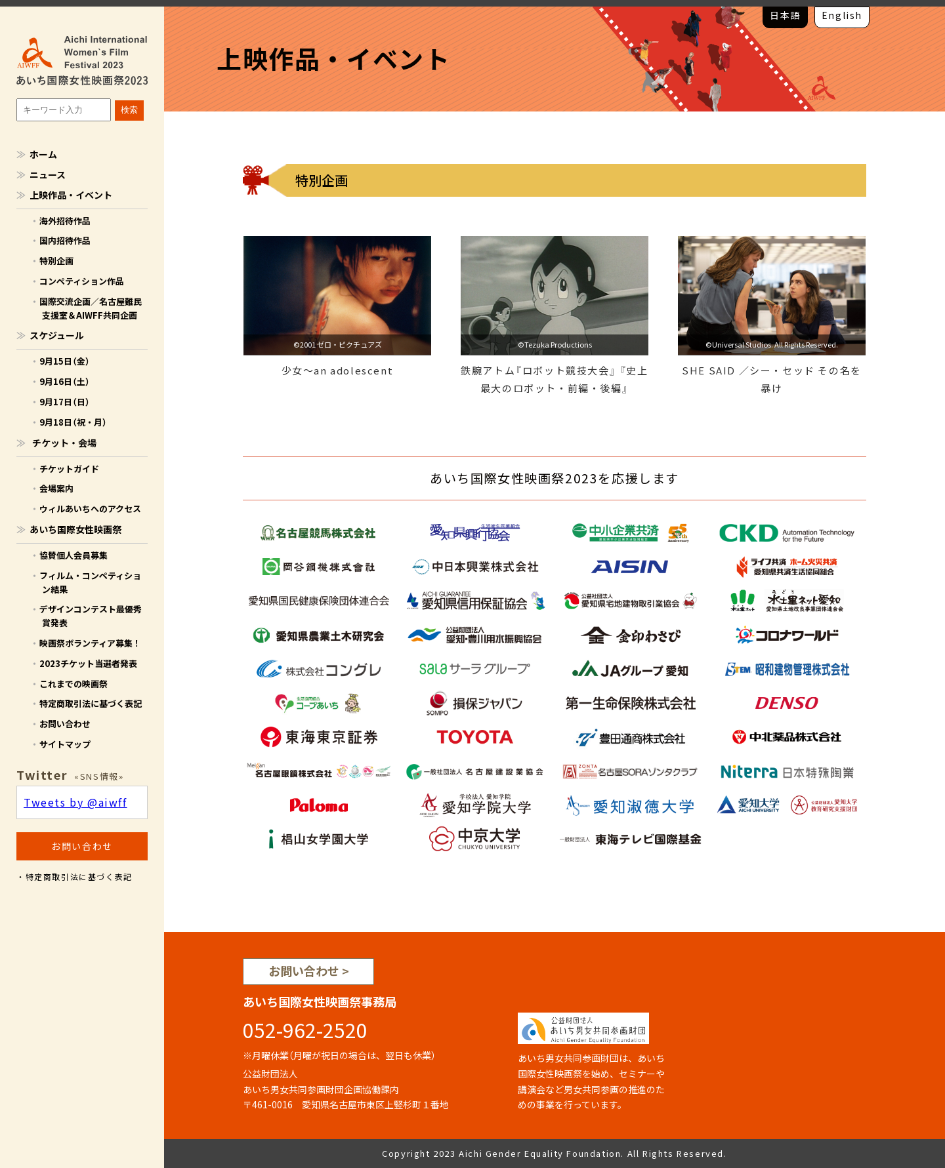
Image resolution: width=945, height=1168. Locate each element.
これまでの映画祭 (73, 683)
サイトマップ (65, 744)
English (842, 15)
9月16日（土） (64, 381)
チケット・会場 (64, 442)
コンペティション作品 (81, 281)
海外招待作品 (65, 220)
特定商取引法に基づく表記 (90, 703)
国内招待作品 (65, 240)
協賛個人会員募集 (73, 555)
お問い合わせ (65, 723)
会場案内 (56, 488)
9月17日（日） (64, 401)
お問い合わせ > (308, 971)
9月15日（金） (64, 361)
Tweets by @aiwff (75, 802)
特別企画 (56, 260)
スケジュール (57, 335)
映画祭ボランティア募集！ (90, 643)
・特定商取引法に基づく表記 (74, 877)
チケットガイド (69, 468)
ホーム (43, 154)
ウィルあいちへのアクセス (90, 508)
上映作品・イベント (71, 194)
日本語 (785, 15)
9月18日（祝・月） (73, 422)
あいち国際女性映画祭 (75, 529)
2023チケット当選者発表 (88, 663)
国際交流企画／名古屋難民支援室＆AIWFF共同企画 (90, 308)
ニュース (48, 174)
